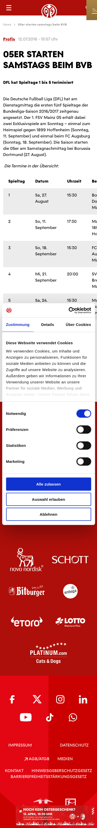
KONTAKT (14, 770)
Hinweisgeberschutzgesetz (62, 770)
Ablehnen (48, 514)
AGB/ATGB (37, 758)
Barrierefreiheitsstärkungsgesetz (49, 776)
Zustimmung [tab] (17, 324)
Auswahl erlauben (48, 499)
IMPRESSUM (20, 745)
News (7, 24)
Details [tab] (47, 324)
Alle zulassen (48, 484)
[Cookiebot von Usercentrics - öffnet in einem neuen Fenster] (69, 310)
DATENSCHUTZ (74, 745)
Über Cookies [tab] (78, 324)
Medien (65, 758)
